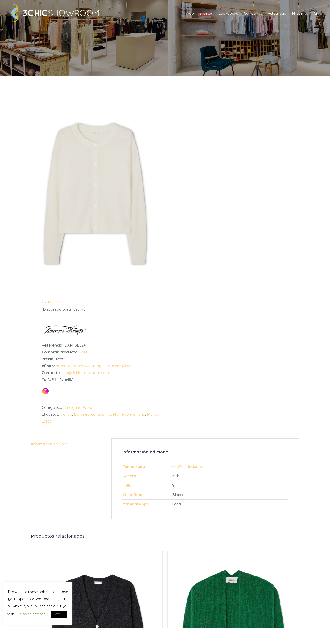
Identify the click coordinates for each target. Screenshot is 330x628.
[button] (315, 13)
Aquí (83, 351)
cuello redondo (122, 414)
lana (141, 414)
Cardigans (72, 407)
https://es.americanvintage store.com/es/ (93, 365)
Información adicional (50, 444)
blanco (66, 414)
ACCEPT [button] (59, 614)
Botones (81, 414)
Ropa (87, 407)
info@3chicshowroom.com (84, 372)
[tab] (66, 444)
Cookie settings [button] (32, 614)
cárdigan (99, 414)
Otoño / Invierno (187, 466)
